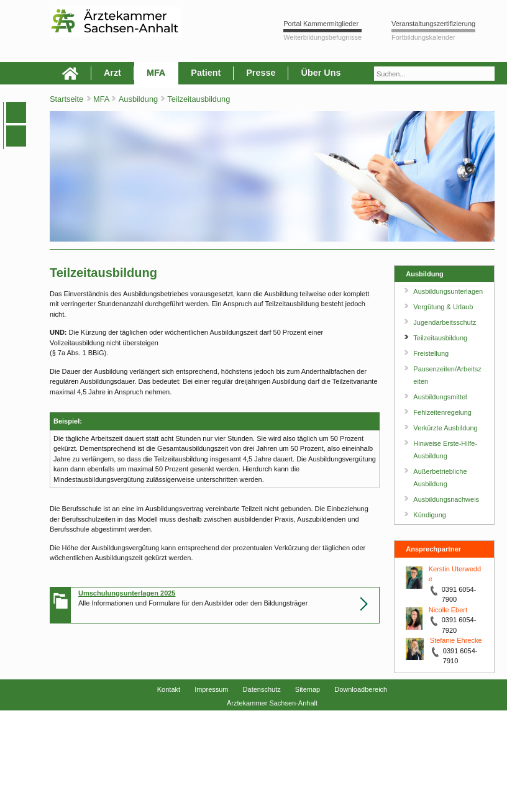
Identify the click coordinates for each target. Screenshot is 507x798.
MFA (156, 73)
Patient (206, 73)
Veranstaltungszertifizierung (433, 23)
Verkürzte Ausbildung (445, 428)
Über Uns (320, 73)
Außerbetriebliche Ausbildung (440, 477)
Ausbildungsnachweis (446, 499)
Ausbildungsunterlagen (448, 291)
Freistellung (431, 353)
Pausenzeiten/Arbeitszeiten (447, 375)
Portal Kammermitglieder (321, 23)
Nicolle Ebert (448, 610)
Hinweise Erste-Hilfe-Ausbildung (445, 450)
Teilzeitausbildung (198, 99)
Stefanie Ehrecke (456, 640)
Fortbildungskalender (423, 37)
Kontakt (168, 689)
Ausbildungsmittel (440, 397)
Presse (260, 73)
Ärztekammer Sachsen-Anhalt (272, 703)
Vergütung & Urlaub (443, 307)
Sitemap (307, 689)
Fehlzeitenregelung (442, 412)
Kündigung (429, 515)
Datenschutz (262, 689)
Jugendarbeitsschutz (444, 322)
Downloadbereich (360, 689)
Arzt (112, 73)
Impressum (211, 689)
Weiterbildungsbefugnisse (322, 37)
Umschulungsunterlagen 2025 (127, 593)
